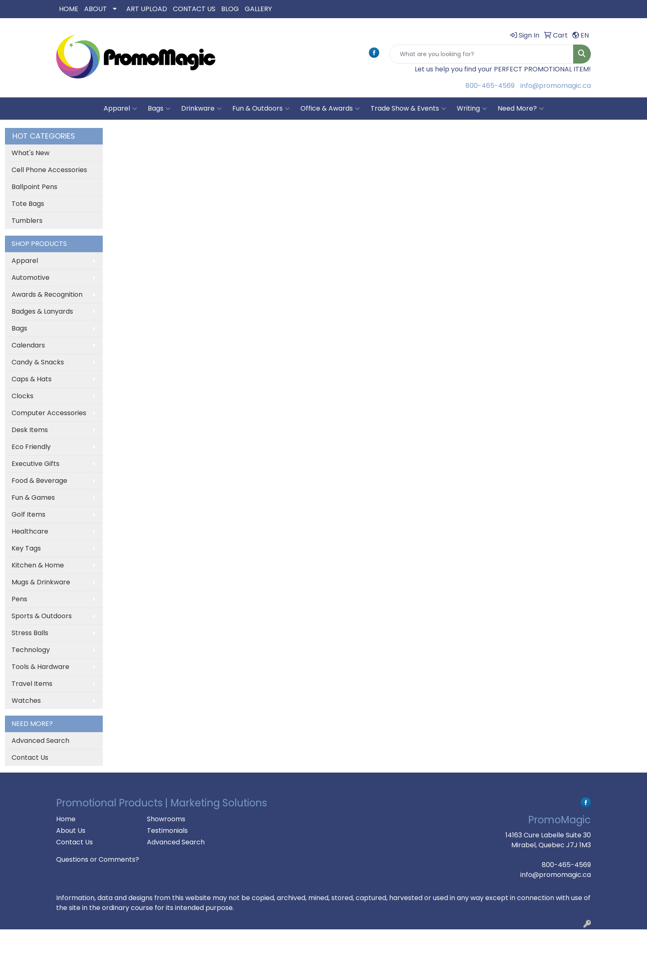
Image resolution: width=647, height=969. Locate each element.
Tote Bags (28, 203)
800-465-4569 (490, 85)
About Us (70, 830)
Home (66, 819)
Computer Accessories (49, 413)
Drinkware (201, 108)
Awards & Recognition (47, 294)
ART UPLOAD (146, 9)
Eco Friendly (31, 446)
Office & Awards (330, 108)
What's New (31, 153)
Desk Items (30, 430)
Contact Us (30, 757)
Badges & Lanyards (42, 311)
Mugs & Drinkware (41, 582)
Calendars (28, 345)
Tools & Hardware (40, 666)
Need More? (521, 108)
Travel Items (32, 683)
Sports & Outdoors (42, 616)
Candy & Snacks (38, 362)
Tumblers (27, 220)
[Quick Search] (481, 54)
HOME (68, 9)
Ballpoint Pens (34, 186)
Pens (19, 599)
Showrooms (166, 819)
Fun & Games (33, 497)
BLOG (230, 9)
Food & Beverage (39, 480)
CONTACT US (194, 9)
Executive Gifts (35, 463)
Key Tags (26, 548)
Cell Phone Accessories (49, 170)
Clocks (22, 396)
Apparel (120, 108)
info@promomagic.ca (555, 85)
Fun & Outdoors (261, 108)
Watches (26, 700)
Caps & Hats (32, 379)
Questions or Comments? (97, 859)
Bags (159, 108)
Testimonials (167, 830)
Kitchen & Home (38, 565)
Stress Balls (30, 633)
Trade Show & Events (408, 108)
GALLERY (258, 9)
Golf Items (28, 514)
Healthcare (30, 531)
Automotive (31, 277)
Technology (31, 650)
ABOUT (95, 9)
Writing (472, 108)
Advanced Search (40, 740)
